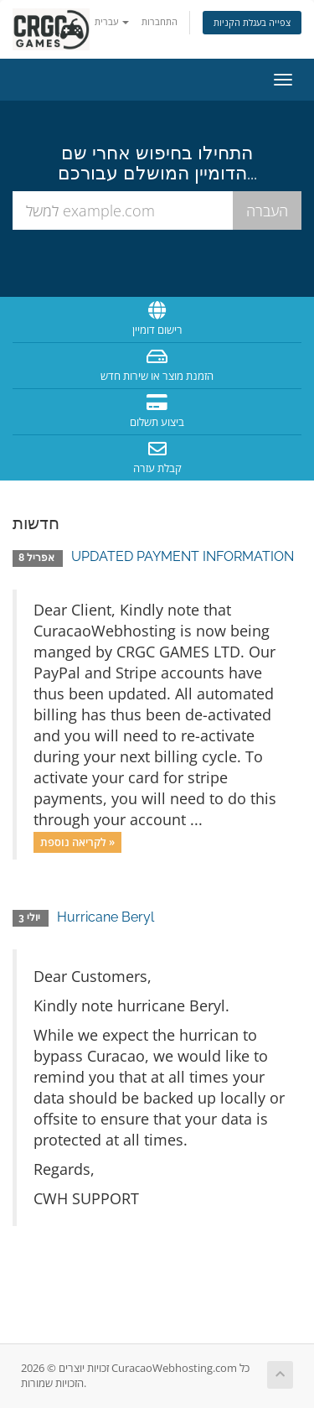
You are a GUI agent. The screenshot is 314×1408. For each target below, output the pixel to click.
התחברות (160, 21)
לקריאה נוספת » (77, 841)
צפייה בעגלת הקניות (252, 22)
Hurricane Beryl (105, 917)
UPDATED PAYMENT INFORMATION (182, 556)
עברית (112, 21)
